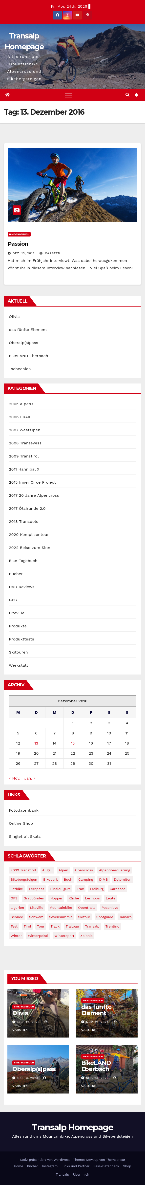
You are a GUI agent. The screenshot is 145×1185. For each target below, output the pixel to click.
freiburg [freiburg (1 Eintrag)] (97, 889)
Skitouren (18, 652)
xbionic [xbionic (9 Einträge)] (86, 936)
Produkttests (21, 639)
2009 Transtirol (24, 456)
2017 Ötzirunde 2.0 (27, 508)
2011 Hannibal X (24, 469)
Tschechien (20, 368)
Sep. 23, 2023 (97, 1078)
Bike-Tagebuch (19, 234)
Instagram (50, 1166)
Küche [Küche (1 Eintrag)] (74, 898)
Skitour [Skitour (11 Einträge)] (84, 917)
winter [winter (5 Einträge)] (16, 936)
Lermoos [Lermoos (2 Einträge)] (92, 898)
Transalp (62, 1174)
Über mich (81, 1174)
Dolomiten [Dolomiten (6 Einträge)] (122, 879)
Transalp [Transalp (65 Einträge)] (92, 926)
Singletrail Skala (25, 836)
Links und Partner (75, 1166)
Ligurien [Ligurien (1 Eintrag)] (17, 908)
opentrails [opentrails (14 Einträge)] (87, 908)
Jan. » (29, 778)
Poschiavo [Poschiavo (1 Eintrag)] (110, 908)
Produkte (18, 626)
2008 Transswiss (25, 443)
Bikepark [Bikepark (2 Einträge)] (50, 879)
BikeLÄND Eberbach (28, 355)
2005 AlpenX (21, 403)
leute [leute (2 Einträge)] (110, 898)
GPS (13, 600)
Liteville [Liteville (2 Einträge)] (36, 908)
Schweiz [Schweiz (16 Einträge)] (36, 917)
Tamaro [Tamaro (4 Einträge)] (125, 917)
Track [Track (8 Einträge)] (55, 926)
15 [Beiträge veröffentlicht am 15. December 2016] (73, 743)
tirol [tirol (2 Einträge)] (27, 926)
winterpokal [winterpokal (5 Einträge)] (38, 936)
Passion (18, 243)
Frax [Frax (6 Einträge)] (80, 889)
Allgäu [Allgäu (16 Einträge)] (47, 870)
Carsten (50, 253)
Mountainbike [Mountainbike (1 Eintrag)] (60, 908)
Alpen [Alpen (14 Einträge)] (63, 870)
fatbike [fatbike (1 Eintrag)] (17, 889)
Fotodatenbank (24, 810)
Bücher (16, 573)
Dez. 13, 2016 (24, 253)
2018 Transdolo (24, 521)
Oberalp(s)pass (23, 342)
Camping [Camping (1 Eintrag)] (85, 879)
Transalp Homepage (72, 1127)
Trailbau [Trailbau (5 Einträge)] (72, 926)
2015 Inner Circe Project (32, 482)
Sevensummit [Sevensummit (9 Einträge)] (60, 917)
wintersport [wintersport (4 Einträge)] (64, 936)
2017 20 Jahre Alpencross (34, 495)
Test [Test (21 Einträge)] (14, 926)
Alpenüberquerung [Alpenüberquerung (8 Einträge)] (114, 870)
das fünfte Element (28, 329)
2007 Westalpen (25, 430)
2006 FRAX (19, 417)
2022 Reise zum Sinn (29, 547)
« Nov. (14, 778)
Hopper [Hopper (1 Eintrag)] (56, 898)
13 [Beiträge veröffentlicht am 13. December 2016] (36, 743)
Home (18, 1166)
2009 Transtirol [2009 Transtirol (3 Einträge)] (23, 870)
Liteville (16, 613)
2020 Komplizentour (29, 534)
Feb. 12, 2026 (28, 1022)
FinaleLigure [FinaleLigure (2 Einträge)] (60, 889)
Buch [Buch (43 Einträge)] (68, 879)
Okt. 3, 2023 (27, 1078)
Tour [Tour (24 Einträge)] (40, 926)
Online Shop (21, 823)
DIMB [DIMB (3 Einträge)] (103, 879)
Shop (127, 1166)
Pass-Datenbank (106, 1166)
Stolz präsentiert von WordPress (45, 1160)
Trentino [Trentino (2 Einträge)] (112, 926)
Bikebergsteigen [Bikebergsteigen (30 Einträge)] (24, 879)
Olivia (14, 316)
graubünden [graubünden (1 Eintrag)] (33, 898)
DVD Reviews (21, 586)
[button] (127, 94)
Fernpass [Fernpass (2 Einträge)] (36, 889)
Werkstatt (18, 665)
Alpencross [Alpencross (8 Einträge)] (83, 870)
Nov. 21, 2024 (97, 1022)
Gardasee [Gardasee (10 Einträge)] (117, 889)
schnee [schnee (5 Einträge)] (17, 917)
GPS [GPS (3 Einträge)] (14, 898)
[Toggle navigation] (68, 95)
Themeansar (115, 1160)
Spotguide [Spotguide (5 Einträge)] (104, 917)
